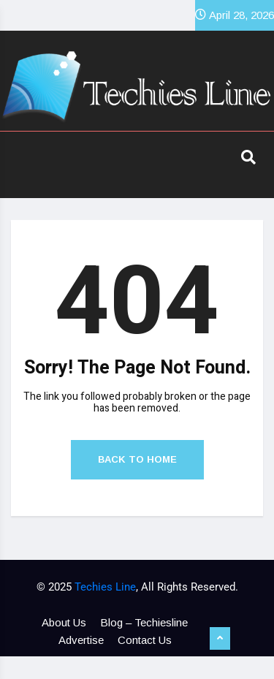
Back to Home (137, 459)
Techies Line (105, 586)
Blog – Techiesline (144, 622)
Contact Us (145, 640)
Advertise (81, 640)
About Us (64, 622)
